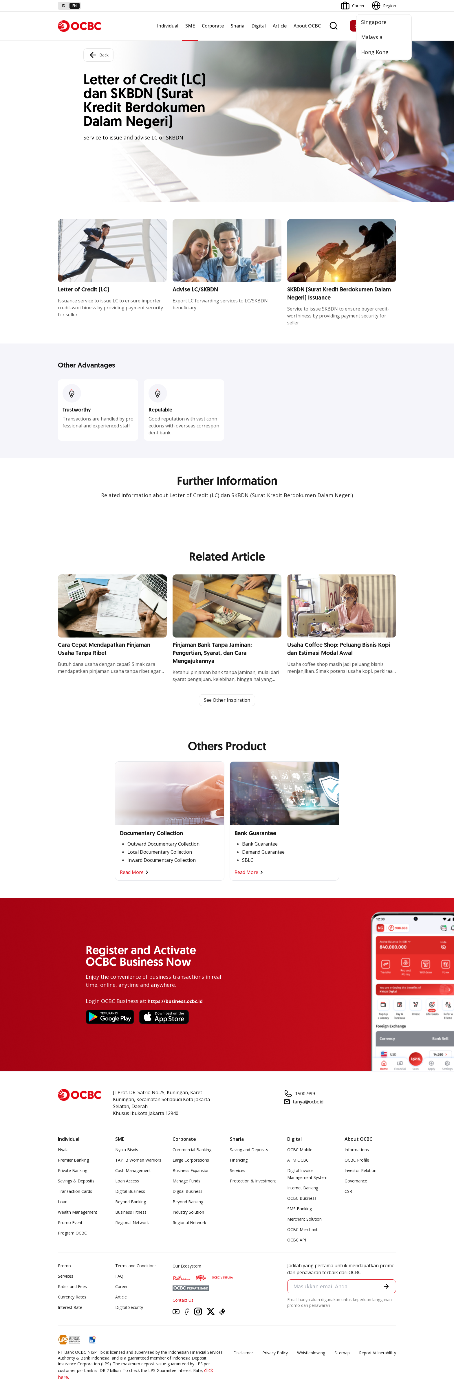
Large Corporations (191, 1160)
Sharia (237, 26)
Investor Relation (360, 1170)
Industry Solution (188, 1212)
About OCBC (307, 26)
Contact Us (183, 1300)
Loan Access (127, 1181)
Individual (167, 26)
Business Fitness (131, 1212)
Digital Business (130, 1191)
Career (121, 1287)
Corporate (213, 26)
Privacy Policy (275, 1353)
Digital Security (129, 1307)
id (63, 5)
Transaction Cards (75, 1191)
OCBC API (296, 1240)
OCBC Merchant (302, 1229)
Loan (62, 1202)
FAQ (119, 1276)
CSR (348, 1191)
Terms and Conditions (136, 1266)
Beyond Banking (130, 1202)
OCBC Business (301, 1198)
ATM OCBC (298, 1160)
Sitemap (342, 1353)
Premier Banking (73, 1160)
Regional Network (132, 1223)
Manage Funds (186, 1181)
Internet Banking (302, 1188)
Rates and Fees (72, 1287)
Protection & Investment (253, 1181)
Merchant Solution (304, 1219)
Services (237, 1170)
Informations (357, 1150)
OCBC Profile (357, 1160)
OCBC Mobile (299, 1150)
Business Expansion (191, 1170)
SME (190, 26)
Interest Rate (70, 1307)
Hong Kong (375, 52)
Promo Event (70, 1223)
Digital (258, 26)
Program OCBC (72, 1233)
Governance (356, 1181)
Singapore (374, 22)
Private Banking (72, 1170)
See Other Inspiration (227, 700)
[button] (386, 1286)
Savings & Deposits (76, 1181)
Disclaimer (243, 1353)
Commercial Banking (192, 1150)
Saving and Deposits (249, 1150)
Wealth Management (77, 1212)
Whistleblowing (311, 1353)
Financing (239, 1160)
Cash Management (133, 1170)
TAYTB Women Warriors (138, 1160)
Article (280, 26)
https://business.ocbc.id (175, 1001)
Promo (64, 1266)
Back (98, 55)
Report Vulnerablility (377, 1353)
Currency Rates (72, 1297)
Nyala (63, 1150)
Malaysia (371, 37)
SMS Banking (299, 1209)
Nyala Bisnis (126, 1150)
